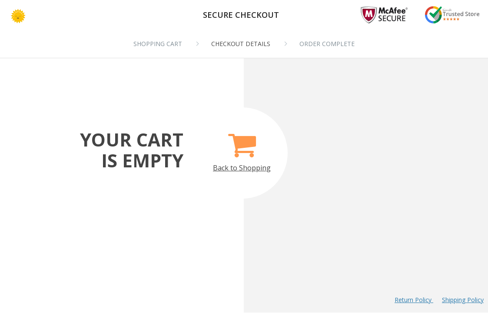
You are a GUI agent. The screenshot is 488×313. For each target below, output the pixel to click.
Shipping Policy (463, 300)
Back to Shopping (242, 148)
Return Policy (414, 300)
